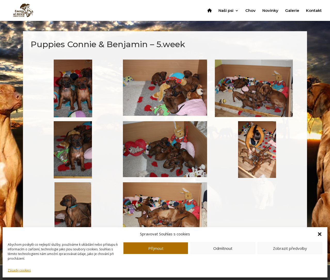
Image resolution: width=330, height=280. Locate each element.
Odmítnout (222, 248)
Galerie (292, 11)
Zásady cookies (19, 270)
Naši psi (225, 11)
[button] (319, 234)
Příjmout (155, 248)
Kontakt (314, 11)
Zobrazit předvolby (290, 248)
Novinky (270, 11)
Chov (250, 11)
